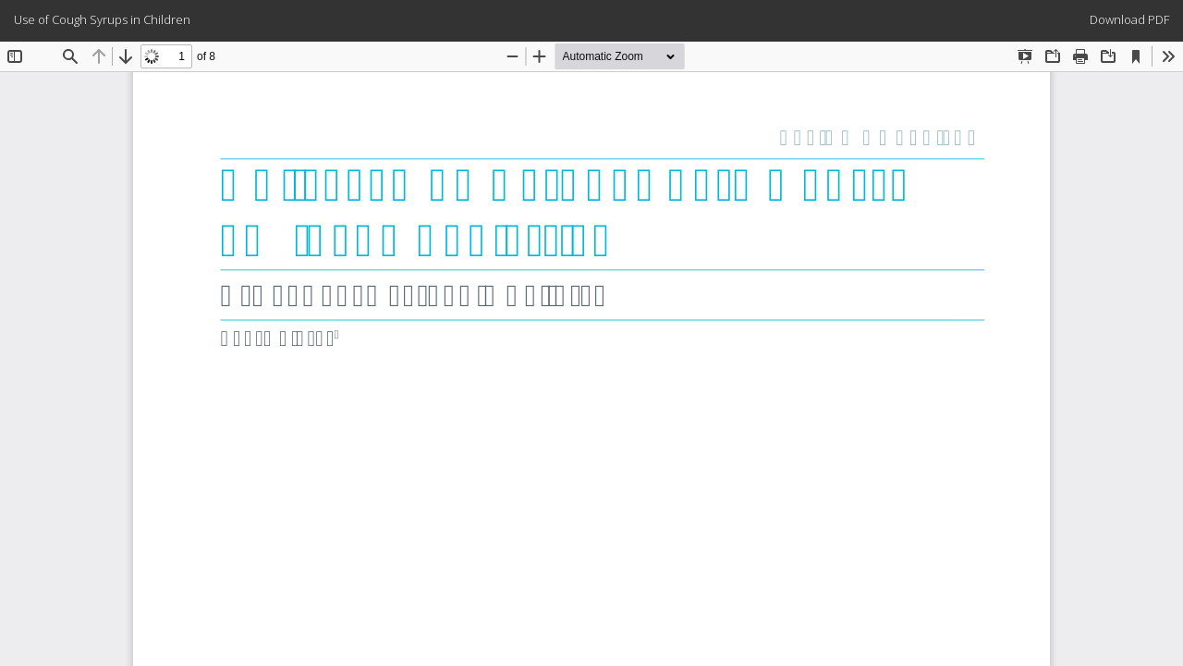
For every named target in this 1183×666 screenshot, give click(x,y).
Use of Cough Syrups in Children (102, 19)
